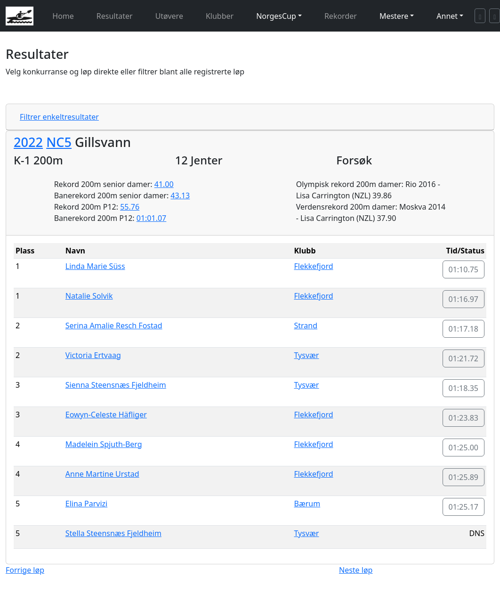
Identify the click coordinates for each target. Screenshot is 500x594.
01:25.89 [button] (464, 477)
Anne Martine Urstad (102, 474)
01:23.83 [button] (464, 418)
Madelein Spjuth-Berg (103, 444)
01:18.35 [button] (464, 388)
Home (63, 16)
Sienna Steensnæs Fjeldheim (115, 385)
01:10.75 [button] (464, 269)
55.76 (129, 207)
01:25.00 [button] (464, 447)
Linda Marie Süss (95, 266)
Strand (306, 325)
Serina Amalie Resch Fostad (113, 325)
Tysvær (306, 355)
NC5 (59, 142)
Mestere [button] (393, 16)
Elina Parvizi (86, 503)
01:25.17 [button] (464, 507)
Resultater (115, 16)
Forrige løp (25, 570)
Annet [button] (447, 16)
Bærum (307, 503)
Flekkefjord (313, 266)
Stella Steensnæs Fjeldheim (113, 533)
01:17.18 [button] (464, 329)
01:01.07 (152, 218)
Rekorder (340, 16)
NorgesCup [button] (276, 16)
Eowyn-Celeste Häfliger (106, 414)
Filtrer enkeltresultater (59, 117)
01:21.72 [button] (464, 358)
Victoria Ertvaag (93, 355)
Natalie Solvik (89, 296)
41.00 (164, 184)
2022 (28, 142)
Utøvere (169, 16)
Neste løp (355, 570)
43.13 (180, 195)
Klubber (220, 16)
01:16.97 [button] (464, 299)
